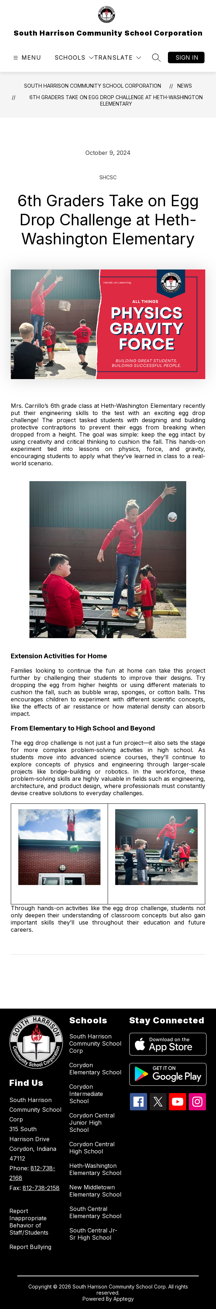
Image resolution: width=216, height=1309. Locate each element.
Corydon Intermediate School (86, 1094)
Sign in (186, 57)
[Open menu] (26, 57)
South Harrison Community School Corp (95, 1043)
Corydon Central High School (91, 1147)
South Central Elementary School (95, 1212)
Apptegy (123, 1299)
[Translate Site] (117, 57)
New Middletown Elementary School (95, 1191)
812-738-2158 (41, 1188)
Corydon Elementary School (95, 1068)
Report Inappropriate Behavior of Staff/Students (28, 1221)
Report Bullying (30, 1246)
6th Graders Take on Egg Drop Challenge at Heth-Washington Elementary (116, 100)
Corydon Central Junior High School (91, 1122)
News (184, 86)
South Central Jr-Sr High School (93, 1234)
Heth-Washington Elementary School (95, 1169)
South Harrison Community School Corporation (92, 86)
